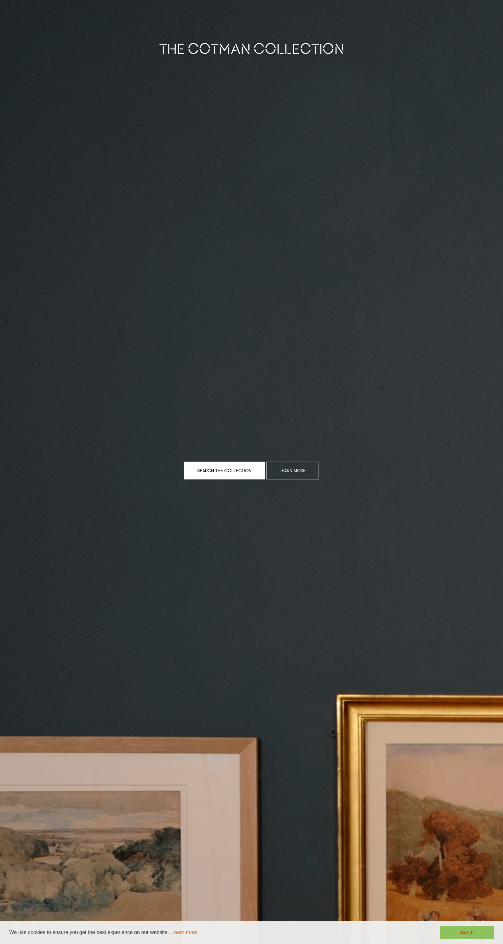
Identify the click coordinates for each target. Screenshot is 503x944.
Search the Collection (224, 470)
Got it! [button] (467, 932)
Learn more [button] (184, 932)
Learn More (292, 470)
